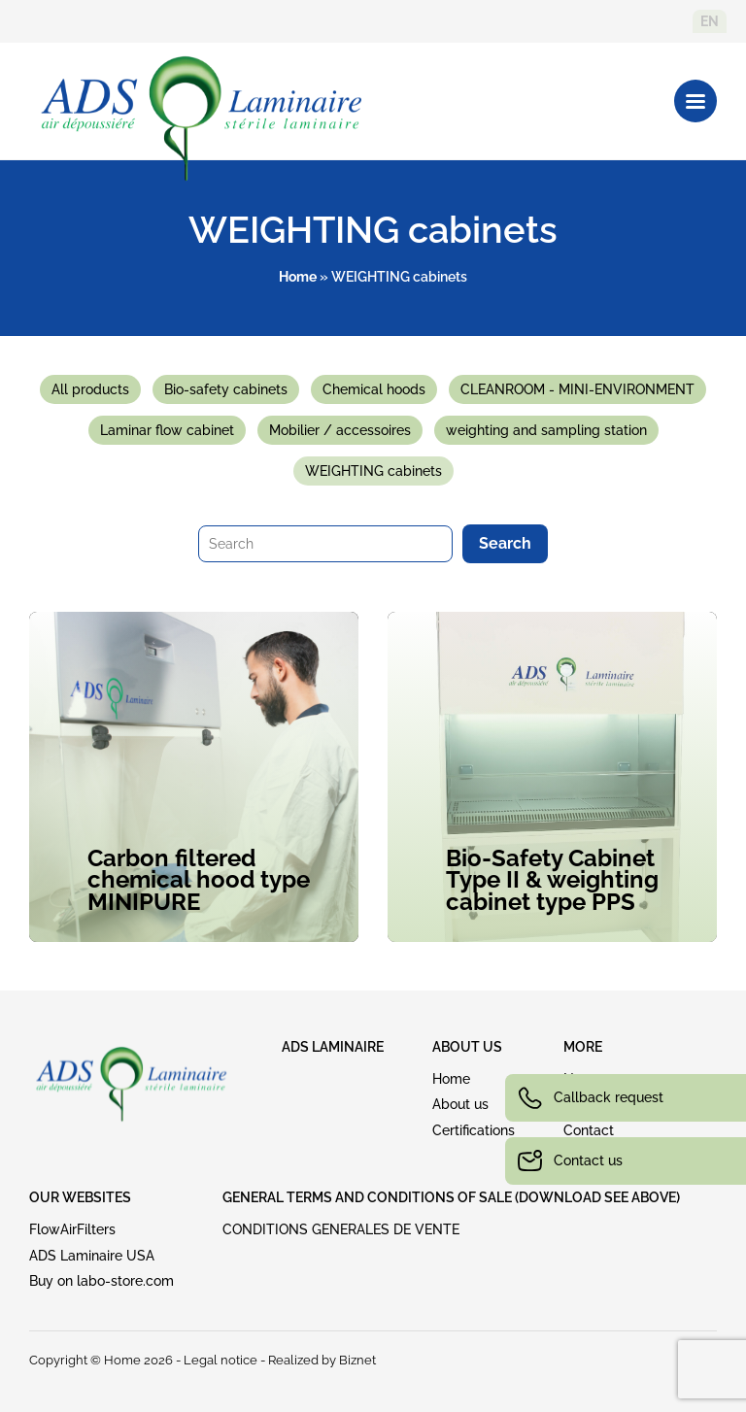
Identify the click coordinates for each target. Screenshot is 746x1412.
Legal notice (220, 1360)
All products (90, 389)
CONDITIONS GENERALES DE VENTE (340, 1229)
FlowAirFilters (72, 1229)
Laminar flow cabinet (167, 430)
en (709, 21)
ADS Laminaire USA (91, 1255)
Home (298, 277)
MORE (582, 1047)
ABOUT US (467, 1047)
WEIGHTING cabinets (373, 471)
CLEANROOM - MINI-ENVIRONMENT (577, 389)
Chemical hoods (373, 389)
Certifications (473, 1130)
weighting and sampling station (546, 430)
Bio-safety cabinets (226, 389)
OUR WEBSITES (80, 1197)
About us (460, 1104)
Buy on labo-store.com (101, 1281)
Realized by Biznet (322, 1360)
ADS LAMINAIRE (333, 1047)
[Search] (325, 543)
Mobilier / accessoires (340, 430)
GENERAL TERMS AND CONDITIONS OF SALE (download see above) (451, 1197)
